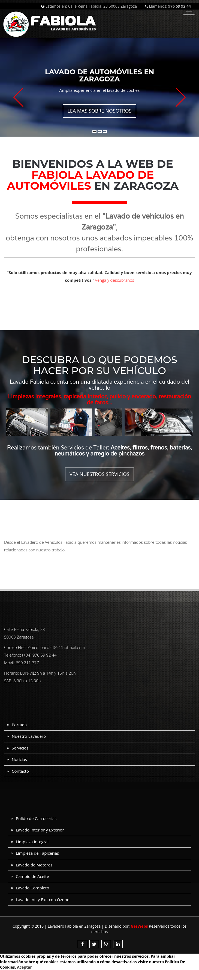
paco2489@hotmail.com (62, 647)
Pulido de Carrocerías (36, 818)
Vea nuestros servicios (99, 474)
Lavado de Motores (34, 865)
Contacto (20, 771)
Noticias (19, 759)
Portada (19, 724)
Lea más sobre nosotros (99, 110)
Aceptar (24, 967)
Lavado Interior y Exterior (40, 830)
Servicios (20, 748)
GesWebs (139, 926)
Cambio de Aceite (32, 876)
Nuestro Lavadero (29, 736)
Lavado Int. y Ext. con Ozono (43, 899)
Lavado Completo (32, 887)
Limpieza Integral (32, 841)
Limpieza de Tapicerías (37, 853)
